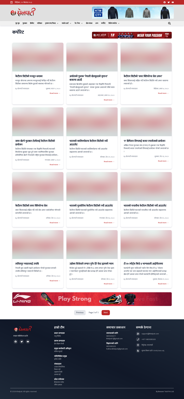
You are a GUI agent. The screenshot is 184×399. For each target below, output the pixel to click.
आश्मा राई (57, 374)
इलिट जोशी (57, 359)
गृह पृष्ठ (17, 23)
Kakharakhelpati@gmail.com (117, 349)
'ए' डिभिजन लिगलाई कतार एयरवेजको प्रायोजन (144, 141)
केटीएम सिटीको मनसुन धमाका (28, 76)
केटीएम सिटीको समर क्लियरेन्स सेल (31, 206)
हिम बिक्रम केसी (59, 343)
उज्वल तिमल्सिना (59, 367)
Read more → (55, 93)
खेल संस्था (89, 23)
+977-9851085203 (149, 339)
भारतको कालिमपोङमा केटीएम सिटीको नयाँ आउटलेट (89, 143)
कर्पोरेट (103, 23)
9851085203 (111, 346)
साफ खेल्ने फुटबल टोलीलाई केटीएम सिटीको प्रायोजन (35, 143)
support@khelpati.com (150, 333)
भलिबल (39, 23)
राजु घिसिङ (57, 336)
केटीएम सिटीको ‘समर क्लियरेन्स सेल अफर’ (143, 76)
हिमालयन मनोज (59, 382)
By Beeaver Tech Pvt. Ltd (165, 391)
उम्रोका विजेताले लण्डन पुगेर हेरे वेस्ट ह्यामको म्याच (91, 264)
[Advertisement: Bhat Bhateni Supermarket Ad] (132, 35)
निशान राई (57, 369)
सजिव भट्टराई (58, 351)
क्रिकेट (32, 23)
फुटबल (25, 23)
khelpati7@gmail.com (114, 338)
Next (106, 312)
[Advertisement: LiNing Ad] (92, 299)
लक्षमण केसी (58, 372)
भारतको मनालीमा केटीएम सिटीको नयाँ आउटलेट (145, 206)
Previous (80, 312)
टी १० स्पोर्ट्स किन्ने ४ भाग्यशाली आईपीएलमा (144, 264)
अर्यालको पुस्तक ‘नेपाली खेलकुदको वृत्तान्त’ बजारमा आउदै (89, 78)
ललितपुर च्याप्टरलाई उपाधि (27, 264)
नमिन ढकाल (58, 384)
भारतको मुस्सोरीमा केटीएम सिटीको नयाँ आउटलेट (91, 206)
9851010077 (111, 336)
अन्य (96, 23)
